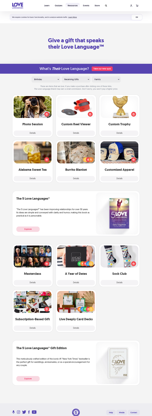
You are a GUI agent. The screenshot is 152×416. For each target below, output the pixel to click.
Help (111, 412)
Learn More (72, 17)
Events (86, 5)
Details (33, 133)
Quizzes (58, 5)
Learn (46, 5)
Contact (133, 412)
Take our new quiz (102, 68)
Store (97, 5)
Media (121, 412)
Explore (28, 229)
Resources (73, 5)
